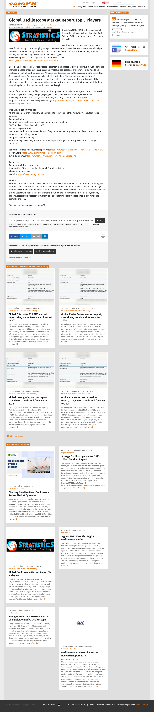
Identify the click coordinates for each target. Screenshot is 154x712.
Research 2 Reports (68, 649)
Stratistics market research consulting (38, 27)
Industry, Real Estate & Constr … (82, 450)
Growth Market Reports (17, 489)
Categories (81, 7)
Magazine (132, 7)
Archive (123, 7)
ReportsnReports (67, 453)
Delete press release (21, 251)
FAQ (68, 705)
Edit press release (45, 251)
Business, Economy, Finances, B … (29, 308)
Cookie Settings (142, 705)
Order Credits (112, 7)
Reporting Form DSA (127, 705)
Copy (100, 220)
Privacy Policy (83, 705)
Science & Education (25, 486)
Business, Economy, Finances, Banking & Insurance (46, 25)
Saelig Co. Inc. (66, 533)
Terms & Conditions (96, 705)
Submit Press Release (96, 7)
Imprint (94, 3)
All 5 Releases (14, 436)
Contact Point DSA (112, 705)
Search (139, 3)
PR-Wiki (86, 3)
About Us (141, 7)
